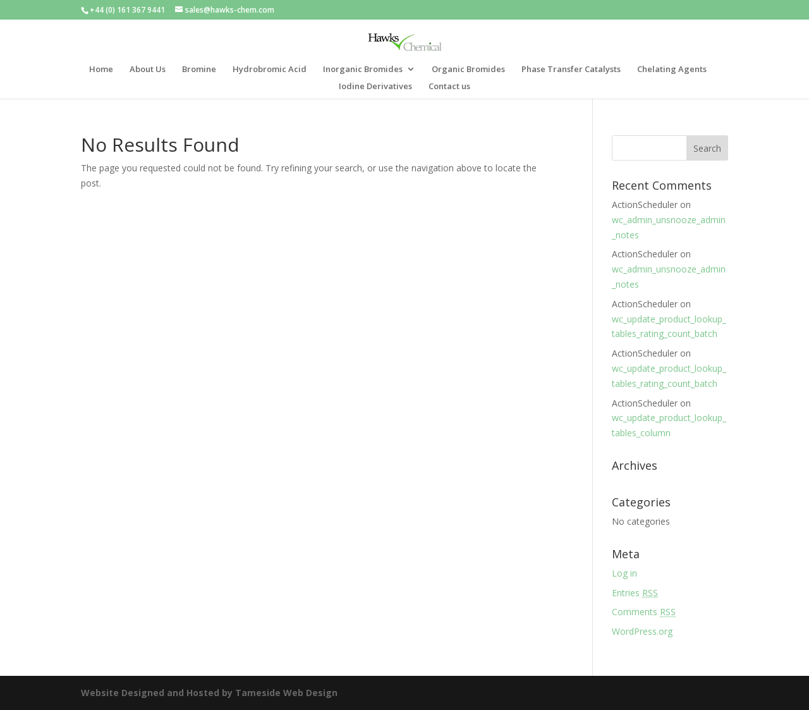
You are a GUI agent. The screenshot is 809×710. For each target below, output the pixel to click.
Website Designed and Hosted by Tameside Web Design (209, 693)
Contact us (449, 87)
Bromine (199, 69)
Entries (635, 593)
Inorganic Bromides (363, 69)
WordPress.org (642, 631)
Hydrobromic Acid (270, 69)
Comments (644, 612)
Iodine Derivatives (375, 87)
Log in (624, 573)
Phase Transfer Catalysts (571, 69)
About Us (148, 69)
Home (101, 69)
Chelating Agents (672, 69)
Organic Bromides (468, 69)
